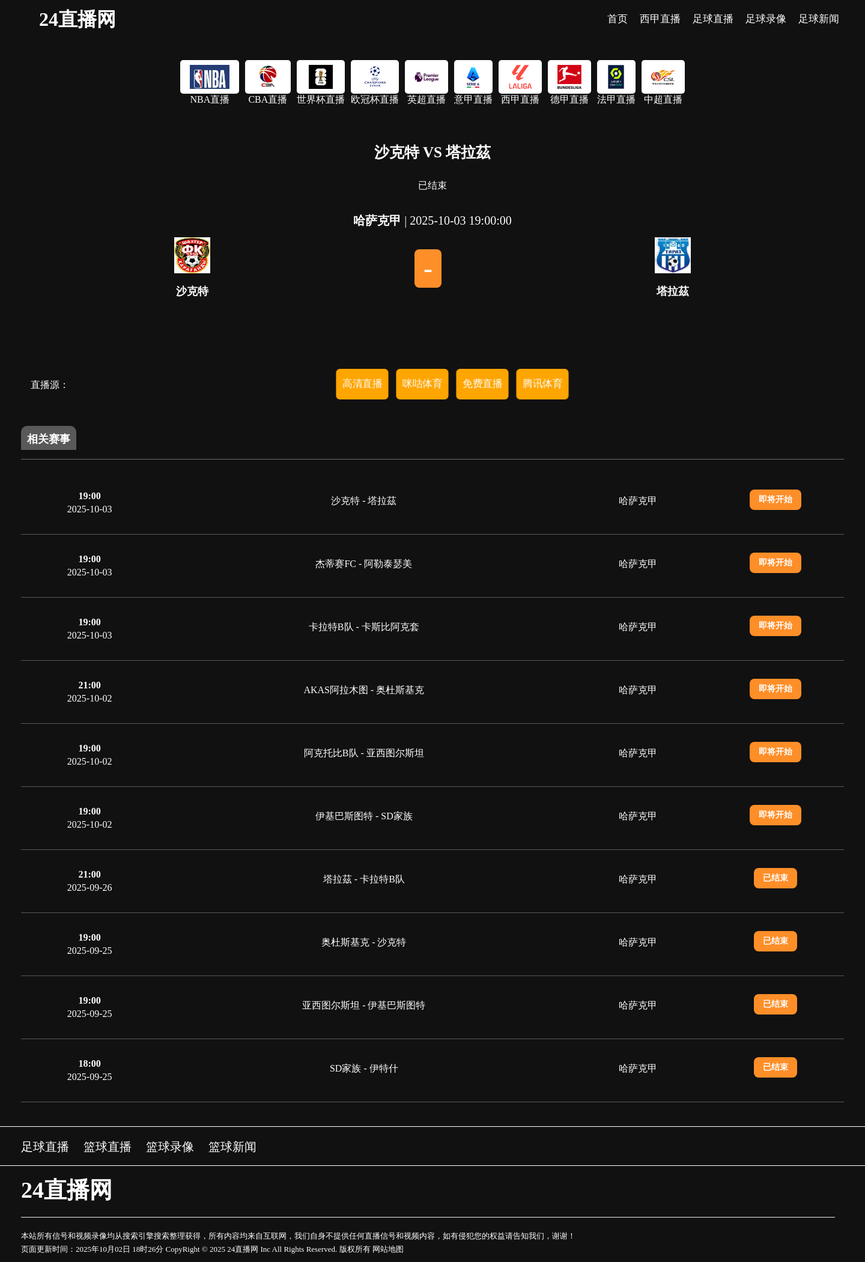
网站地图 (388, 1249)
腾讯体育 (542, 383)
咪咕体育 (422, 383)
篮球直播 (107, 1146)
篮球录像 (170, 1146)
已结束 (775, 877)
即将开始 (775, 499)
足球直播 (45, 1146)
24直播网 (77, 19)
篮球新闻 (232, 1146)
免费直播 (482, 383)
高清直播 (362, 383)
